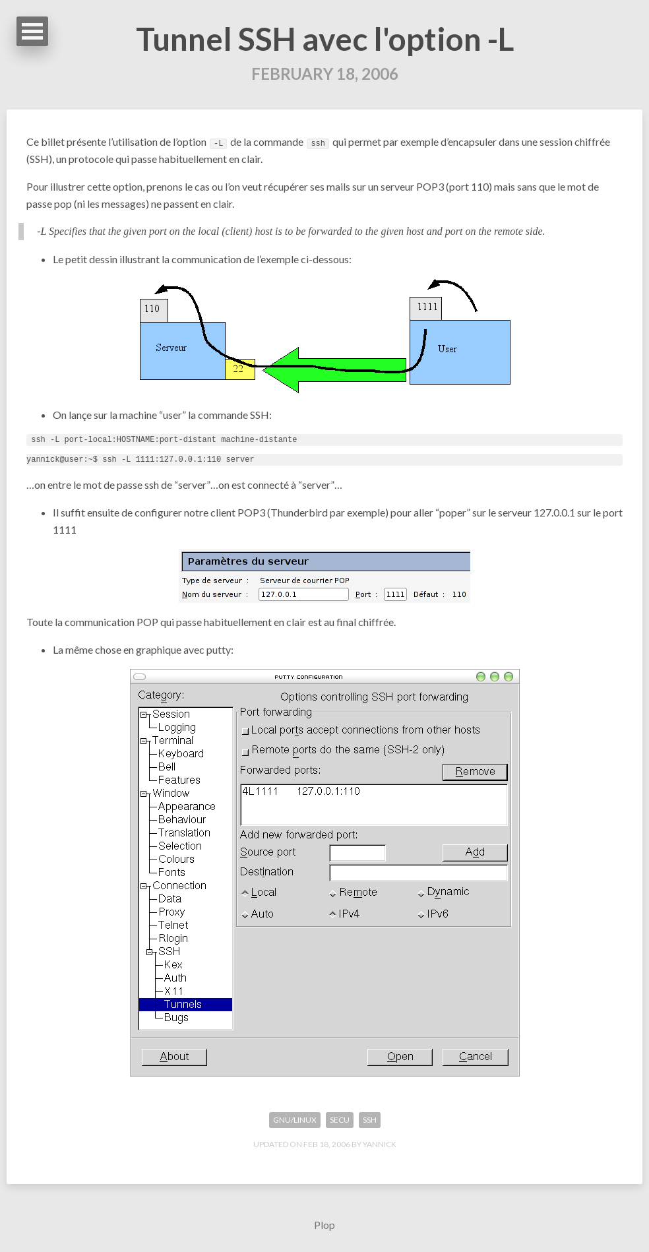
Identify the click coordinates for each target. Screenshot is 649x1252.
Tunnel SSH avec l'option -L (325, 38)
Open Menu (32, 31)
